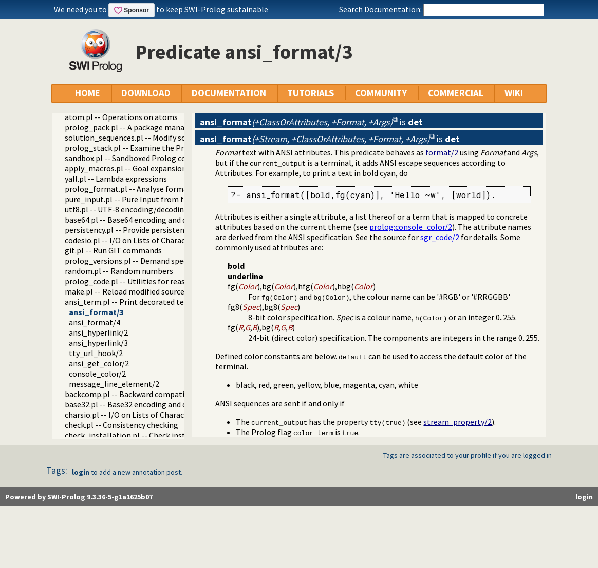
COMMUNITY (381, 93)
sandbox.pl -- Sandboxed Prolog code (129, 158)
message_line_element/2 (114, 384)
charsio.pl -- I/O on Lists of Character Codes (141, 414)
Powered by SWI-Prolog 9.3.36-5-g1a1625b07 (79, 496)
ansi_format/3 (96, 312)
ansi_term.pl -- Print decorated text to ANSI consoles (158, 302)
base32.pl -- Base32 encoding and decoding (139, 404)
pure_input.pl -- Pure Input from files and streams (153, 199)
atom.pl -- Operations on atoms (121, 117)
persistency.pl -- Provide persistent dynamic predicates (161, 230)
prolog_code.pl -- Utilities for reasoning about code (155, 281)
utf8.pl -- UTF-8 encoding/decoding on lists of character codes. (174, 209)
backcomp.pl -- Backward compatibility (134, 394)
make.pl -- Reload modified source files (133, 291)
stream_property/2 (457, 422)
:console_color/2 (410, 227)
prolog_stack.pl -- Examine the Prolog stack (143, 148)
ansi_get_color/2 (99, 363)
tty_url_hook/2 (96, 353)
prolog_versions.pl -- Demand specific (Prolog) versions (162, 261)
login (80, 472)
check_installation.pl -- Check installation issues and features (173, 435)
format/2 (441, 152)
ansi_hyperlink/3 (98, 343)
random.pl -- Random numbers (119, 271)
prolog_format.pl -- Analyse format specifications (153, 189)
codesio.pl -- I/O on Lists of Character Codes (141, 240)
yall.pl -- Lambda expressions (116, 178)
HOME (87, 93)
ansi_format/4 (94, 322)
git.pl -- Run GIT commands (113, 250)
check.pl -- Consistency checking (121, 425)
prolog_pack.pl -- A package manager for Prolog (150, 127)
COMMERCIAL (455, 93)
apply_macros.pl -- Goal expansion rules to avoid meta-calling (174, 168)
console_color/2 (97, 373)
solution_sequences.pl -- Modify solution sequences (155, 137)
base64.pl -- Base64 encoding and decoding (139, 219)
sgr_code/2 (439, 237)
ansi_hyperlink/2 (98, 332)
